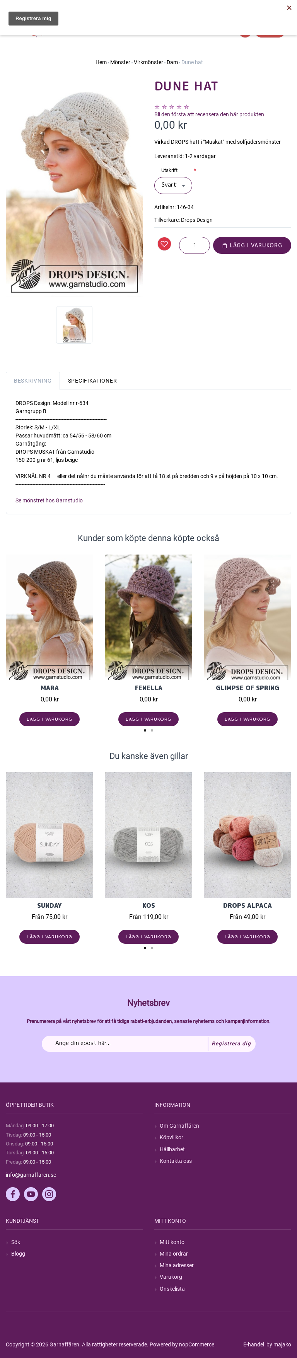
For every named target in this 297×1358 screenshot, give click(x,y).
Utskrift (169, 170)
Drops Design (197, 220)
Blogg (18, 1254)
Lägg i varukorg (252, 245)
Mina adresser (177, 1265)
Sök (15, 1242)
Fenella (148, 688)
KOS (148, 905)
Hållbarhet (172, 1149)
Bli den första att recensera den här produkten (209, 114)
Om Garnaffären (179, 1126)
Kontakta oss (176, 1161)
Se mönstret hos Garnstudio (49, 500)
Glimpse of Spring (247, 688)
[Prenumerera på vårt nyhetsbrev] (148, 1043)
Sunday (49, 905)
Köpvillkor (171, 1137)
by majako (278, 1344)
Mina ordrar (174, 1254)
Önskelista (172, 1289)
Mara (50, 688)
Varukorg (171, 1277)
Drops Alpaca (247, 905)
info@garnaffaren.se (31, 1175)
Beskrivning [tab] (33, 381)
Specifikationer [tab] (92, 381)
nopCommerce (196, 1344)
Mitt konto (172, 1242)
